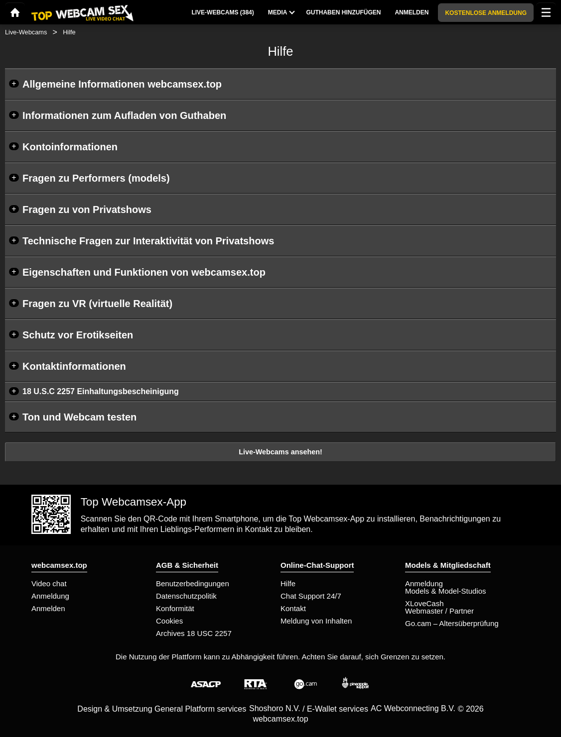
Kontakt (293, 608)
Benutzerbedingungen (192, 583)
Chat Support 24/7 (310, 596)
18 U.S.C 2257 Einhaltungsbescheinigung (100, 391)
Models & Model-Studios (445, 591)
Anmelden (48, 608)
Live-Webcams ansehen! (280, 452)
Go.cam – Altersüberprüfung (452, 623)
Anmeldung (50, 596)
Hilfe (287, 583)
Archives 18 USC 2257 (194, 633)
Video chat (49, 583)
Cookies (169, 621)
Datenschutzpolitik (186, 596)
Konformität (175, 608)
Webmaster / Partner (439, 611)
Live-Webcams (26, 32)
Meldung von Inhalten (316, 621)
